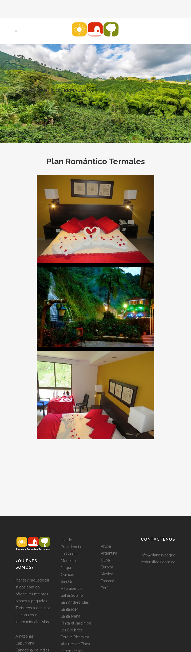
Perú (105, 588)
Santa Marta (70, 616)
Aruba (106, 546)
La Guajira (69, 554)
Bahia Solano (72, 595)
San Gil (67, 581)
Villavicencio (72, 588)
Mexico (107, 574)
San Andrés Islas (75, 602)
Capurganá (24, 643)
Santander (69, 609)
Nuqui (66, 567)
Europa (107, 567)
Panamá (107, 581)
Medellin (68, 561)
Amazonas (24, 636)
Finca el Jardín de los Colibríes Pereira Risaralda (76, 630)
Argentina (109, 553)
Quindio (67, 574)
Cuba (105, 560)
